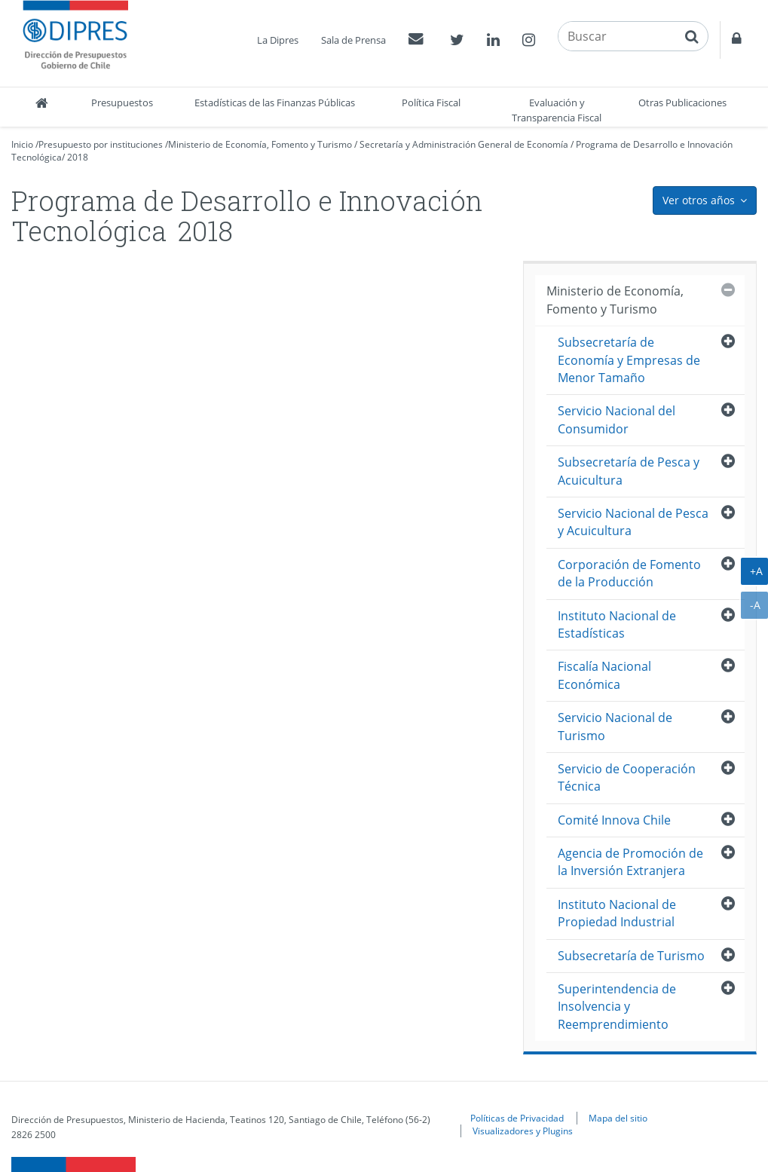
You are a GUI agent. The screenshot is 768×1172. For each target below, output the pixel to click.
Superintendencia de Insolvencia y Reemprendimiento (617, 1007)
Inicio (22, 144)
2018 (77, 157)
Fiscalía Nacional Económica (604, 675)
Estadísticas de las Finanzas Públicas (274, 102)
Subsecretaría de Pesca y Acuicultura (628, 471)
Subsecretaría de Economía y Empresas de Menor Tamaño (629, 360)
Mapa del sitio (618, 1118)
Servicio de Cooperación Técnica (627, 777)
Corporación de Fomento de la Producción (629, 573)
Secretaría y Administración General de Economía (464, 144)
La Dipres (277, 40)
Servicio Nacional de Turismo (615, 726)
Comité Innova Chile (614, 820)
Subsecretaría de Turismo (631, 955)
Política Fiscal (431, 102)
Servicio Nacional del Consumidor (616, 419)
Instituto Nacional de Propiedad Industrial (617, 913)
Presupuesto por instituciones (100, 144)
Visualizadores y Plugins (523, 1131)
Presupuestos (122, 102)
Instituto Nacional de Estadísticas (617, 624)
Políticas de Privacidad (517, 1118)
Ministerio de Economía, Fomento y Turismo (260, 144)
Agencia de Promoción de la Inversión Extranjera (630, 862)
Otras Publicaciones (682, 102)
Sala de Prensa (353, 40)
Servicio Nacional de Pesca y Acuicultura (633, 522)
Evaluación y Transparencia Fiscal (556, 110)
